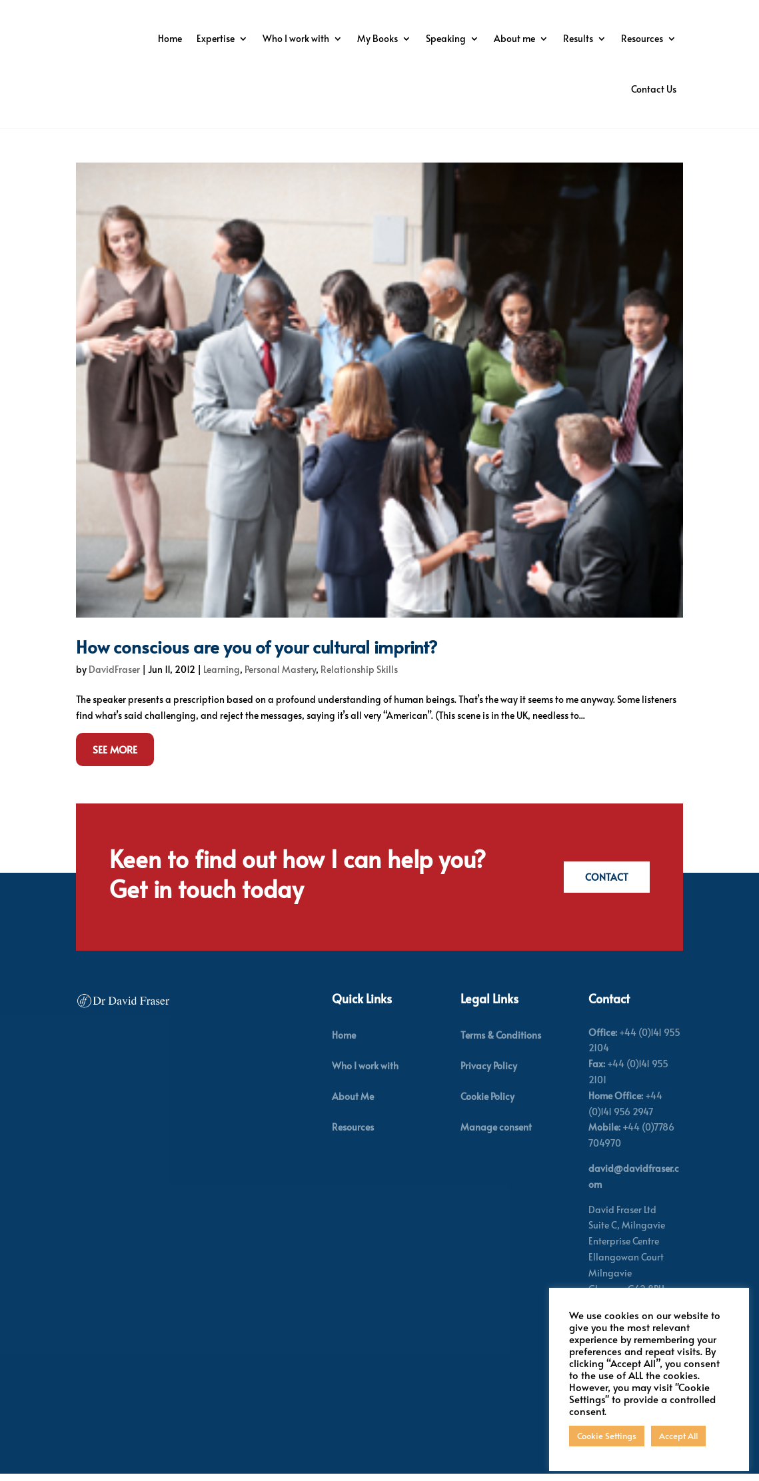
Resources (582, 89)
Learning (221, 689)
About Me (353, 1116)
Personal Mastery (280, 689)
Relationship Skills (359, 689)
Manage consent (496, 1147)
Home (298, 38)
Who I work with (423, 38)
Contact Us (653, 89)
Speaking (574, 38)
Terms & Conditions (500, 1055)
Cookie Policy (487, 1116)
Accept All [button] (678, 1436)
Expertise (344, 38)
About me (642, 38)
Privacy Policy (488, 1085)
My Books (505, 38)
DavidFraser (114, 689)
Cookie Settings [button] (606, 1436)
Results (518, 89)
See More (115, 770)
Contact (604, 897)
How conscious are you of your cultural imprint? (257, 666)
